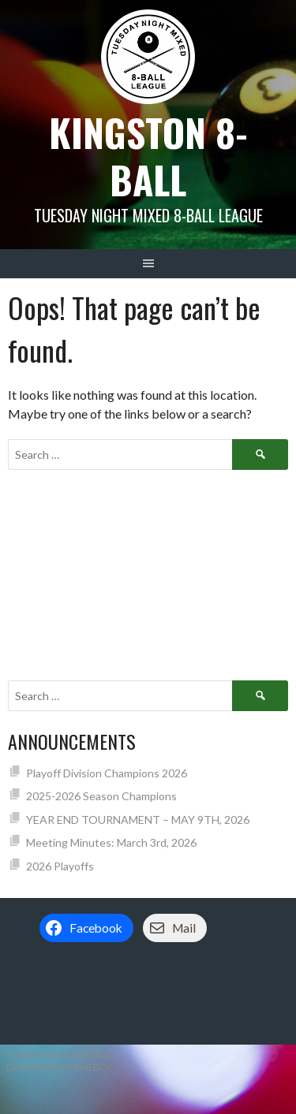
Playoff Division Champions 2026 (106, 773)
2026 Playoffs (60, 866)
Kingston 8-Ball (148, 155)
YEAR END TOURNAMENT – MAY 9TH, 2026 (137, 819)
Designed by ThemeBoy (59, 1067)
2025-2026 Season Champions (101, 796)
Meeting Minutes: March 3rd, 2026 (111, 842)
